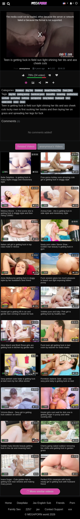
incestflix (51, 94)
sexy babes (48, 98)
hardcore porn (37, 94)
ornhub (5, 98)
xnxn (22, 102)
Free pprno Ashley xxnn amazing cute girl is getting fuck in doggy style (58, 178)
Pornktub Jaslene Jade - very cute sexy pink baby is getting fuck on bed (57, 380)
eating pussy (23, 94)
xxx (70, 509)
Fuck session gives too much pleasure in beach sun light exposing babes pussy (58, 280)
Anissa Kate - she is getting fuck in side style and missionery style (56, 212)
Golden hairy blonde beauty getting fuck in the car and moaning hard (16, 447)
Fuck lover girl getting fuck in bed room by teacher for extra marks (55, 346)
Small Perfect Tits (53, 90)
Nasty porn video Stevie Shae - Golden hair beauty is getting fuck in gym (57, 246)
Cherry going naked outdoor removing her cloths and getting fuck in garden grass (58, 448)
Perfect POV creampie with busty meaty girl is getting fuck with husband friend (58, 481)
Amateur (20, 90)
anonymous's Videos (51, 146)
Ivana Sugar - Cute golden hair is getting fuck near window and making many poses (17, 481)
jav (38, 509)
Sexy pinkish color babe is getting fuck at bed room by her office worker (18, 380)
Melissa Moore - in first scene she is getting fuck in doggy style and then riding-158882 (17, 213)
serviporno (36, 98)
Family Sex (14, 509)
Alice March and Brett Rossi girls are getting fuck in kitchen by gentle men (17, 346)
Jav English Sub (42, 503)
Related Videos (25, 146)
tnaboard (60, 98)
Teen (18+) (67, 90)
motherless (72, 94)
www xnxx (7, 102)
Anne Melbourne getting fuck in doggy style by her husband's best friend (18, 279)
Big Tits (29, 90)
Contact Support (54, 509)
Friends (60, 503)
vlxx (68, 98)
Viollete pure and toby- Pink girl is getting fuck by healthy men (56, 312)
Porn (72, 503)
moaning (61, 94)
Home (8, 503)
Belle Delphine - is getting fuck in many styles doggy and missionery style (16, 179)
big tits (12, 94)
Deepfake (22, 503)
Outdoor (39, 90)
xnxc (16, 102)
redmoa (25, 98)
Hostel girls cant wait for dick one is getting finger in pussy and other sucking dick (56, 414)
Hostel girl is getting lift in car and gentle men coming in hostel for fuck (17, 312)
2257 (28, 509)
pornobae (15, 98)
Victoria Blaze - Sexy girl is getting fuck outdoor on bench (16, 413)
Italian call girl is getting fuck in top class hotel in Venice (16, 245)
